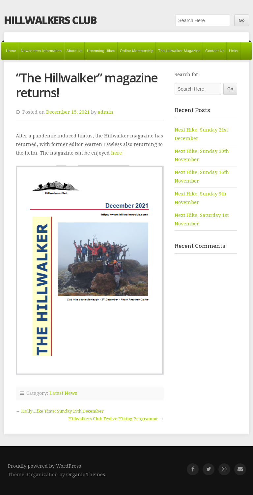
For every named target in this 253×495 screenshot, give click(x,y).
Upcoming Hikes (101, 51)
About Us (74, 51)
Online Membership (137, 51)
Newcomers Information (41, 51)
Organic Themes (85, 474)
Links (233, 51)
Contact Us (214, 51)
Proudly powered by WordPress (44, 466)
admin (105, 112)
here (116, 153)
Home (11, 51)
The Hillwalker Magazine (179, 51)
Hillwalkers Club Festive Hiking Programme (113, 418)
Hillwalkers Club (50, 20)
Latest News (63, 393)
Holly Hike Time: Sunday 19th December (62, 411)
